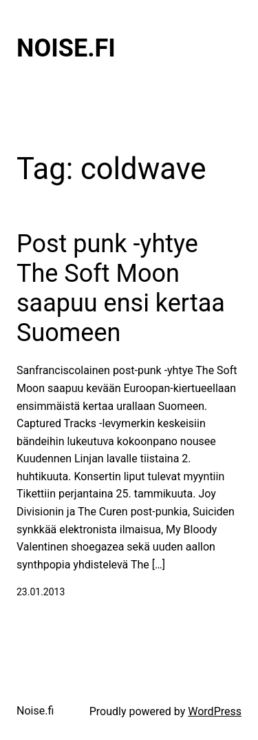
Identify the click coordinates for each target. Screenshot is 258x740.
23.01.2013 (41, 591)
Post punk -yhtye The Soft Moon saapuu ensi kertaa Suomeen (121, 288)
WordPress (214, 711)
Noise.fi (66, 48)
